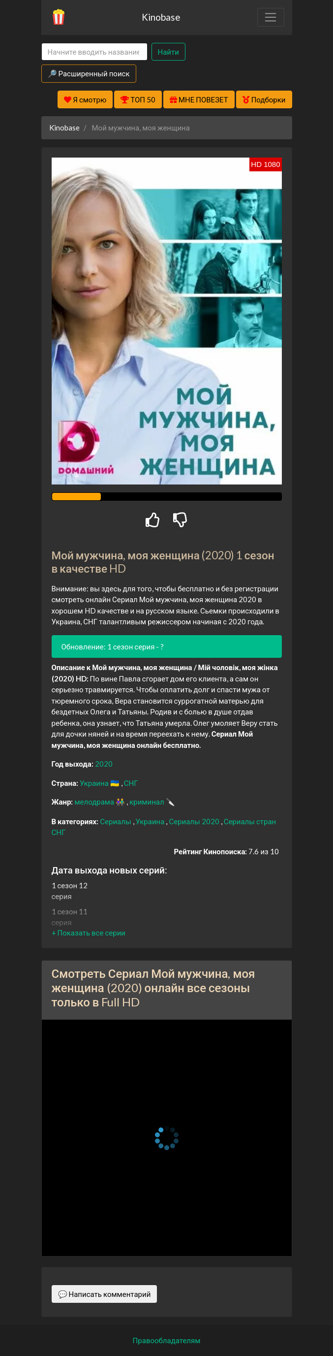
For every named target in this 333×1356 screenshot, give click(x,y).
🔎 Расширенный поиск (89, 73)
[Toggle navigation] (270, 17)
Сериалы (116, 821)
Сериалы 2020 (194, 821)
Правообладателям (167, 1340)
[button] (88, 932)
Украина (95, 782)
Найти (168, 51)
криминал (147, 801)
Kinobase (161, 17)
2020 (104, 763)
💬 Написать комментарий (104, 1294)
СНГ (131, 782)
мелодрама (95, 801)
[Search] (94, 52)
